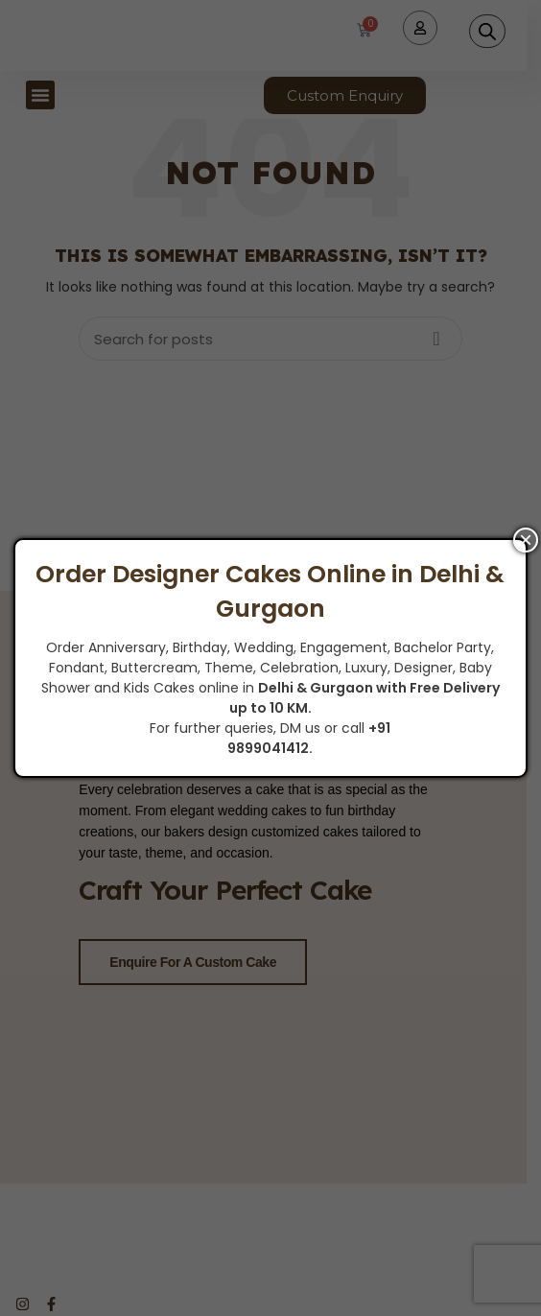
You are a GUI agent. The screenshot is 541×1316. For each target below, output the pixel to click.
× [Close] (525, 540)
